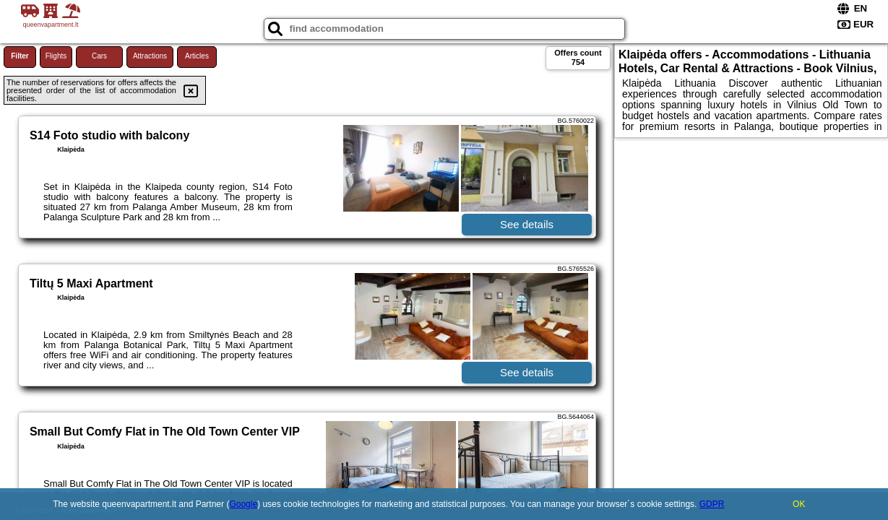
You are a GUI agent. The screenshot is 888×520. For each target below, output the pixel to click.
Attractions (150, 56)
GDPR (712, 504)
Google (243, 504)
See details (526, 224)
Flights (56, 56)
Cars (99, 56)
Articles (197, 56)
